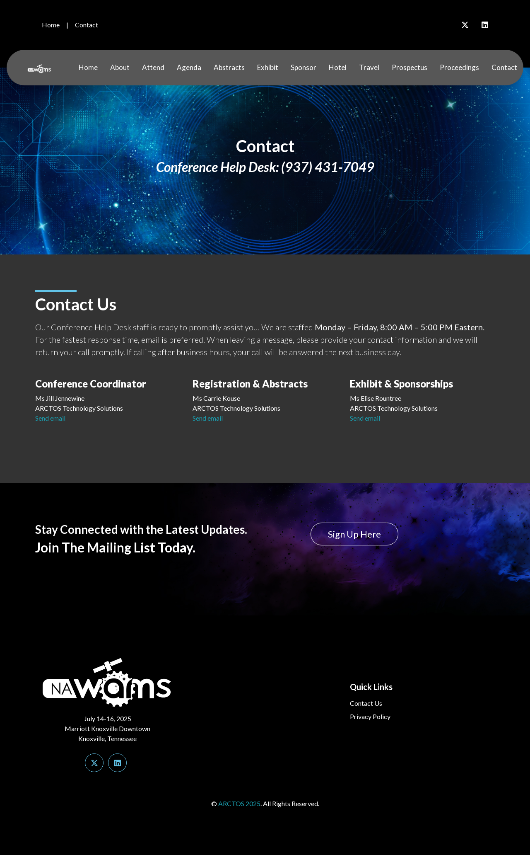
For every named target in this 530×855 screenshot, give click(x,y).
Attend (153, 67)
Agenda (189, 67)
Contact (86, 25)
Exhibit (267, 67)
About (120, 67)
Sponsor (303, 67)
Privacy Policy (370, 716)
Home (51, 25)
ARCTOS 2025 (239, 803)
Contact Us (366, 703)
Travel (369, 67)
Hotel (338, 67)
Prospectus (409, 67)
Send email (50, 418)
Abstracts (229, 67)
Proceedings (459, 67)
